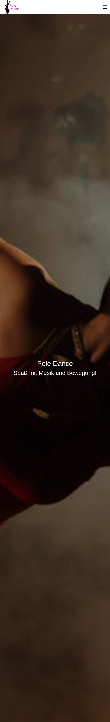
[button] (104, 6)
